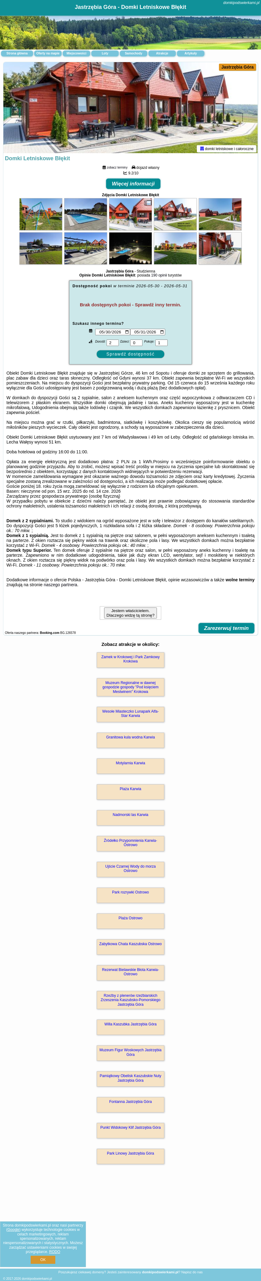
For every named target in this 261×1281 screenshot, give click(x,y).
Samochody (133, 53)
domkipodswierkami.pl (241, 3)
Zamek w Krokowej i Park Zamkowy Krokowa (130, 660)
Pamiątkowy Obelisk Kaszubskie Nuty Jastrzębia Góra (131, 1079)
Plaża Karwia (130, 790)
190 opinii (159, 276)
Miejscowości (76, 53)
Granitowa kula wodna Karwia (130, 738)
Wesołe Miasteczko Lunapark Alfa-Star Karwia (130, 714)
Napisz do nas (192, 1272)
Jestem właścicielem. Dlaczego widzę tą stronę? (130, 614)
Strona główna (17, 53)
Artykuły (191, 53)
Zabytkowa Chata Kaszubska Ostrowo (130, 945)
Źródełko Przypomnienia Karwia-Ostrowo (130, 844)
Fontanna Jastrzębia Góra (130, 1103)
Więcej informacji (133, 185)
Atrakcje (162, 53)
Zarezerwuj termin (226, 629)
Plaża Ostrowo (130, 919)
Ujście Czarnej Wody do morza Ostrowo (130, 869)
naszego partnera (60, 585)
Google (13, 1229)
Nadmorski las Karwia (130, 816)
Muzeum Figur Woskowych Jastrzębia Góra (130, 1053)
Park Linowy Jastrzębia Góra (130, 1154)
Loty (105, 53)
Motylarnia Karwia (130, 764)
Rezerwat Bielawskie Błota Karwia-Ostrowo (130, 973)
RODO (54, 1252)
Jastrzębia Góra (237, 67)
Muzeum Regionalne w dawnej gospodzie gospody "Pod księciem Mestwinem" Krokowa (130, 688)
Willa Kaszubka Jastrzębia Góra (130, 1025)
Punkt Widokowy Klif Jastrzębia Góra (130, 1129)
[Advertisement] (130, 1223)
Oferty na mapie (48, 53)
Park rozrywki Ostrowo (130, 893)
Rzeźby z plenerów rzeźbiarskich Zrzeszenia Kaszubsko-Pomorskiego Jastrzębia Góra (131, 1001)
